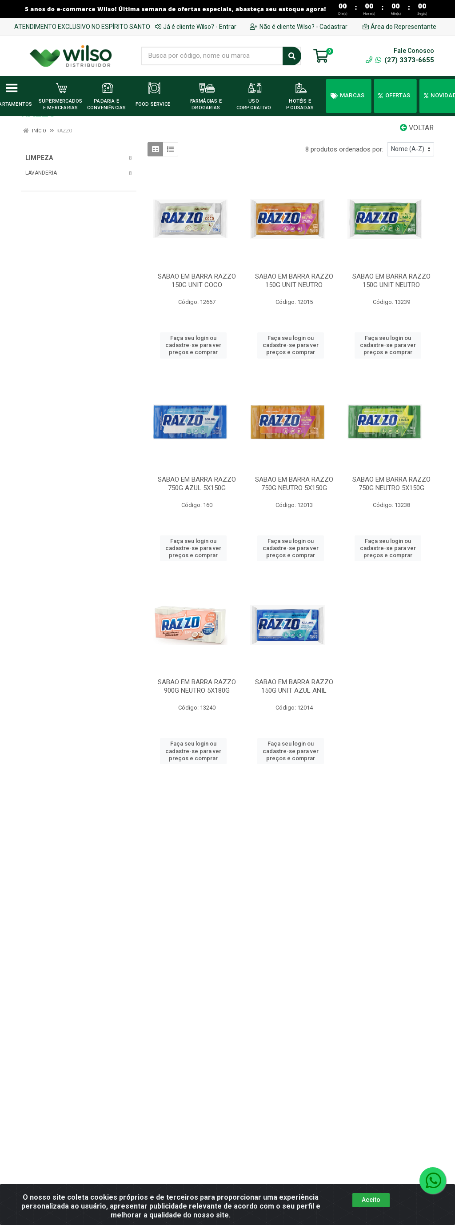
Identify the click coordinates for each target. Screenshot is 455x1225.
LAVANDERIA (41, 173)
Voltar (417, 128)
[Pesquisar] (292, 56)
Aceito (371, 1199)
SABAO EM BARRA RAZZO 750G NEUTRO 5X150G (294, 483)
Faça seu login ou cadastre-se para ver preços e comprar (193, 345)
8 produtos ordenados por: (344, 149)
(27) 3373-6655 (404, 60)
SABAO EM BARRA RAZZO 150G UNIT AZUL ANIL (294, 686)
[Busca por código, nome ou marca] (212, 56)
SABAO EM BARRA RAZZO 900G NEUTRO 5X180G (197, 686)
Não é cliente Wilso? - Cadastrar (298, 26)
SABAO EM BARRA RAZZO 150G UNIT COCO (197, 280)
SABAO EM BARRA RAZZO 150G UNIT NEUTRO (294, 280)
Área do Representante (399, 26)
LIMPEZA (39, 157)
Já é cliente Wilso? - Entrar (195, 26)
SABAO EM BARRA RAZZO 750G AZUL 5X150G (197, 483)
